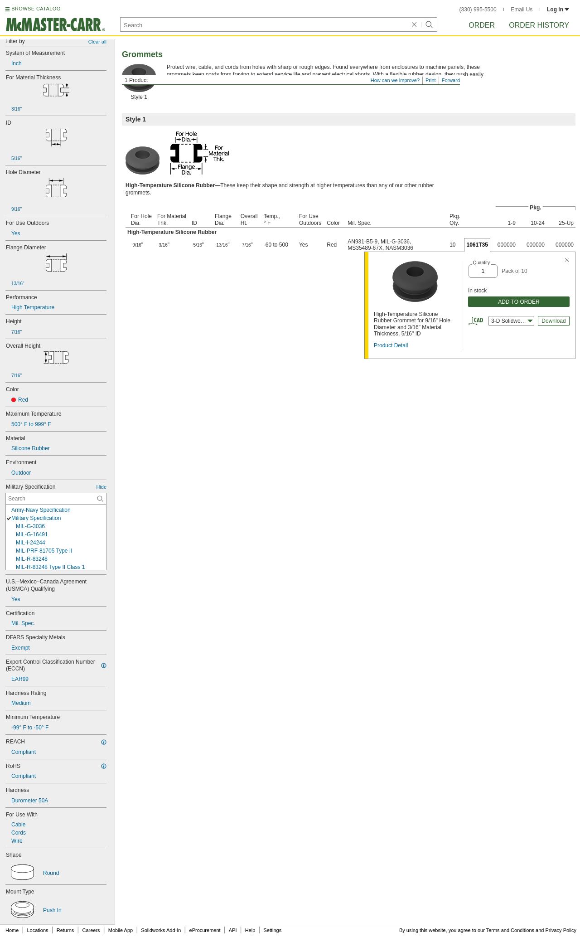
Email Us (521, 9)
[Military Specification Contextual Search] (55, 499)
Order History (539, 25)
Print (430, 80)
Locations (37, 930)
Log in (558, 9)
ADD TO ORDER (519, 302)
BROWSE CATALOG (35, 8)
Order (482, 25)
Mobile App (120, 930)
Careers (91, 930)
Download (553, 321)
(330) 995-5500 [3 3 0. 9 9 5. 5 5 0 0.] (478, 9)
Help (250, 930)
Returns (65, 930)
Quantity (481, 262)
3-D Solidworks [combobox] (512, 321)
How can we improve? (395, 80)
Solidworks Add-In (161, 930)
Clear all (97, 41)
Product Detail (391, 345)
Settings (272, 930)
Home (12, 930)
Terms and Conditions (510, 930)
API (233, 930)
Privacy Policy (561, 930)
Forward (451, 80)
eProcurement (205, 930)
